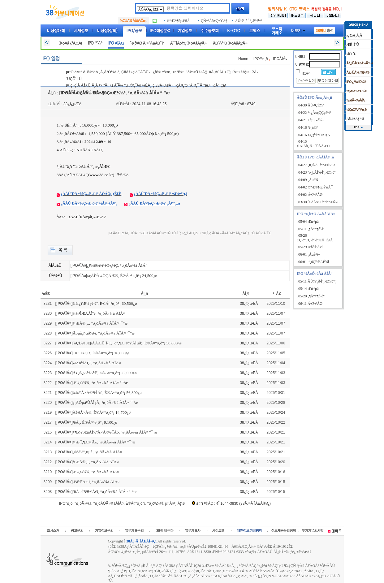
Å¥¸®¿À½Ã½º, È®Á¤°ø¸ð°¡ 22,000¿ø (105, 372)
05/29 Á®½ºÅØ (310, 247)
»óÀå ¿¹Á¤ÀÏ (70, 43)
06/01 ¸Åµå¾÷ (309, 254)
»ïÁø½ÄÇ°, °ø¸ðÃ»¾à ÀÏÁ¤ (97, 363)
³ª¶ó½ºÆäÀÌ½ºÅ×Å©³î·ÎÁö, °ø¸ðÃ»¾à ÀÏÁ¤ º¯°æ (115, 432)
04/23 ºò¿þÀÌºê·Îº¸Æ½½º (316, 172)
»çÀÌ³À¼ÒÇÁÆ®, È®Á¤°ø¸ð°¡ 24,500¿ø (122, 275)
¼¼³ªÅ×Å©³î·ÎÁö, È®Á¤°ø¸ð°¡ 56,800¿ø (107, 392)
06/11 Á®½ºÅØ (310, 303)
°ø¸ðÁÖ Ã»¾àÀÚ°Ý (147, 43)
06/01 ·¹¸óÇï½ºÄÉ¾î (313, 262)
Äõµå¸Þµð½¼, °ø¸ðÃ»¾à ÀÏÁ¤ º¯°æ (104, 333)
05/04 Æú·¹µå (308, 221)
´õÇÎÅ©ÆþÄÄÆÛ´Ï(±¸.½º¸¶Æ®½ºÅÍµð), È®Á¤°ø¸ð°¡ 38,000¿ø (127, 343)
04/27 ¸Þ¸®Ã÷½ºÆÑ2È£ (317, 165)
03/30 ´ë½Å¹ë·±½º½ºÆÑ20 (318, 202)
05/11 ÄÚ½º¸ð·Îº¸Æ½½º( (317, 281)
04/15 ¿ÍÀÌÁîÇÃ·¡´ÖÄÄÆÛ (313, 143)
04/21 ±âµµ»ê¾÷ (311, 120)
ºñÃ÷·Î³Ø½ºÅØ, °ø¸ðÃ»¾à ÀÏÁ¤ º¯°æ (105, 491)
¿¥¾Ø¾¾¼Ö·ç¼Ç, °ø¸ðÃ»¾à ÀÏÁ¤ (117, 265)
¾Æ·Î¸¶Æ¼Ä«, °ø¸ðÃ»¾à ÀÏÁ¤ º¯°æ (104, 442)
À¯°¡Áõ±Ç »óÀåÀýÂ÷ (188, 43)
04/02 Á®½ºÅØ (310, 194)
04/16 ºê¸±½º (308, 127)
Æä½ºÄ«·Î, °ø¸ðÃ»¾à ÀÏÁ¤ (96, 481)
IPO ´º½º (95, 43)
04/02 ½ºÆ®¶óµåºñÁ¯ (315, 187)
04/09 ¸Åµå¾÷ (309, 180)
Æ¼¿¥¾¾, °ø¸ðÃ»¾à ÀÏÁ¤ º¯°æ (100, 382)
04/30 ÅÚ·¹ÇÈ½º (311, 105)
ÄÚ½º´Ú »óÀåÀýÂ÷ (230, 43)
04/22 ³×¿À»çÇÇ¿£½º (314, 112)
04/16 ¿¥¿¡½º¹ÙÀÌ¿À (314, 135)
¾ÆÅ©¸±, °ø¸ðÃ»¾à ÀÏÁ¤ (96, 462)
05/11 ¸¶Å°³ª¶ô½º (311, 229)
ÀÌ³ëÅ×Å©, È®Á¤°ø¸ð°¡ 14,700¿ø (102, 412)
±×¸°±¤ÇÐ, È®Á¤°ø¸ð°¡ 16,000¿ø (101, 353)
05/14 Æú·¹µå (308, 289)
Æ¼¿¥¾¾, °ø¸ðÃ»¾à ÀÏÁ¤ (96, 471)
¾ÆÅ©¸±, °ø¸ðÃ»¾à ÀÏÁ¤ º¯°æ (100, 323)
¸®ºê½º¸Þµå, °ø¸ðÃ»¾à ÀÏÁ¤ (97, 452)
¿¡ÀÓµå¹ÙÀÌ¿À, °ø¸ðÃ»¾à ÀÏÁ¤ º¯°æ (105, 402)
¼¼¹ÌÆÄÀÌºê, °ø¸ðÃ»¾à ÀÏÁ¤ (99, 313)
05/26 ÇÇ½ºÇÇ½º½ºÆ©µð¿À (315, 237)
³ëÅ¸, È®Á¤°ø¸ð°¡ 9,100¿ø (95, 422)
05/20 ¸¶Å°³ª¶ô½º (311, 296)
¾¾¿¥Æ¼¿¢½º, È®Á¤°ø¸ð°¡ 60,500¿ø (105, 303)
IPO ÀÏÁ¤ (116, 43)
